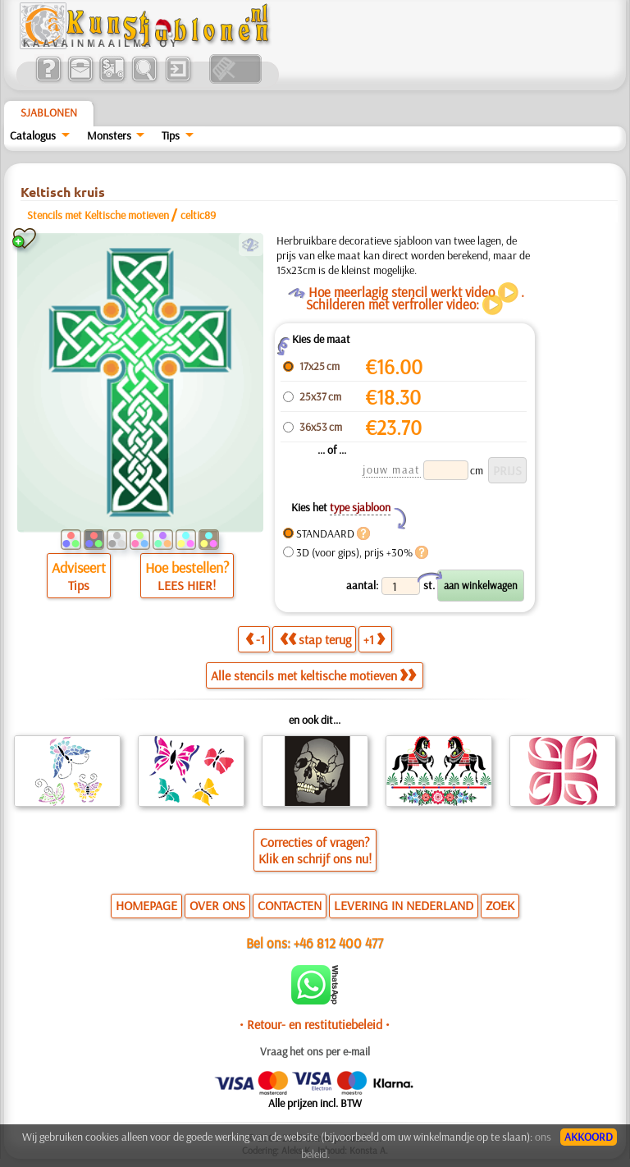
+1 (374, 639)
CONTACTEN (290, 905)
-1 (255, 639)
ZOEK (500, 905)
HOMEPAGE (146, 905)
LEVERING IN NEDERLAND (403, 905)
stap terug (315, 639)
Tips (171, 135)
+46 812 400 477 (338, 942)
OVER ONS (217, 905)
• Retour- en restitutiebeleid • (315, 1024)
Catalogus (33, 135)
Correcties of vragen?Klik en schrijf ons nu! (315, 850)
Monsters (109, 135)
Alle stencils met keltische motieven (313, 675)
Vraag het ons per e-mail (315, 1051)
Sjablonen (49, 112)
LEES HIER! (187, 585)
